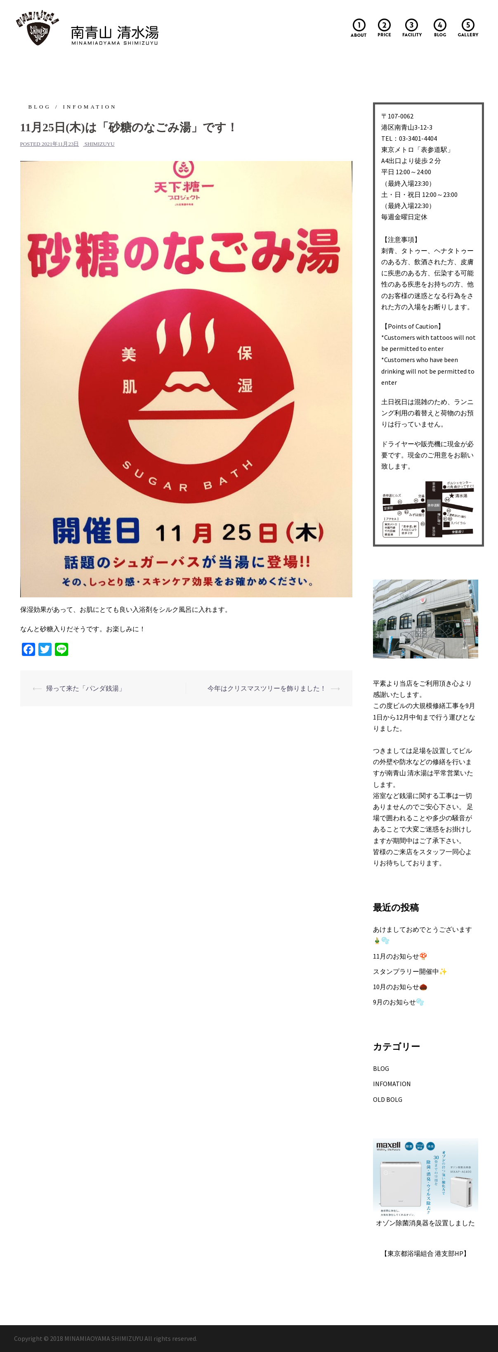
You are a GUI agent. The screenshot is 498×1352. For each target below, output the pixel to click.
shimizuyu (100, 144)
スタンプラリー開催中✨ (410, 971)
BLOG (39, 107)
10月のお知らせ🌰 (400, 987)
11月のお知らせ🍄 (400, 956)
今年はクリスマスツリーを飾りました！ (267, 688)
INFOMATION (90, 107)
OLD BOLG (387, 1099)
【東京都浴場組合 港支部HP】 (425, 1253)
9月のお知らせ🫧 (398, 1002)
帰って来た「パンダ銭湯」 (85, 688)
